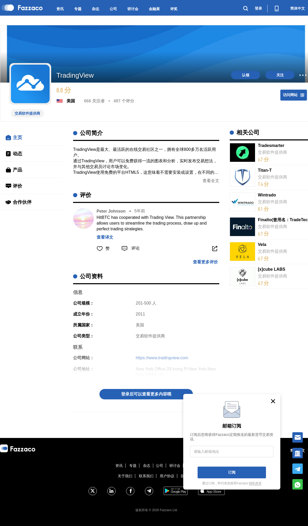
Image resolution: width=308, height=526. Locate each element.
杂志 (95, 9)
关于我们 (125, 476)
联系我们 (146, 476)
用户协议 (167, 476)
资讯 (60, 9)
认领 (245, 75)
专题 (77, 9)
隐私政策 (255, 483)
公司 (113, 9)
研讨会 (132, 9)
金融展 (154, 9)
